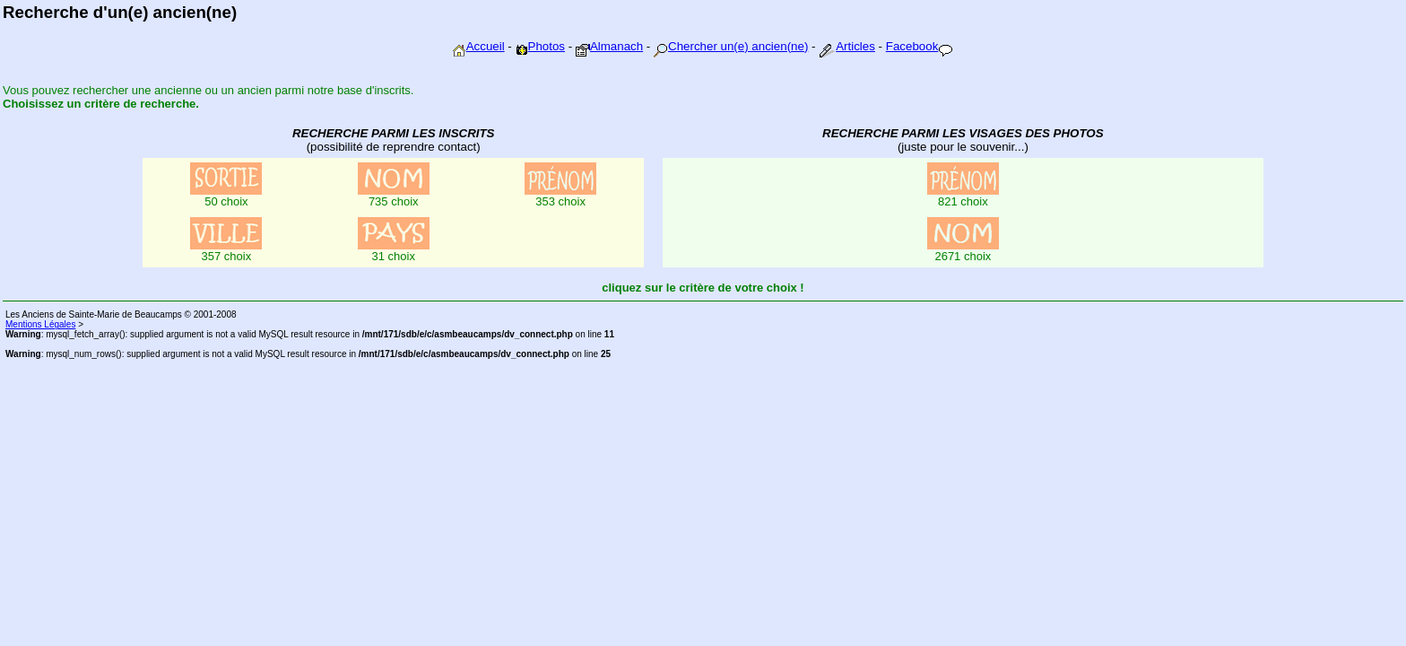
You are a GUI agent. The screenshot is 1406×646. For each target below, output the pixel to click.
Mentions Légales (40, 324)
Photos (541, 46)
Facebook (920, 46)
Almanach (609, 46)
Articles (847, 46)
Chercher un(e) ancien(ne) (731, 46)
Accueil (479, 46)
